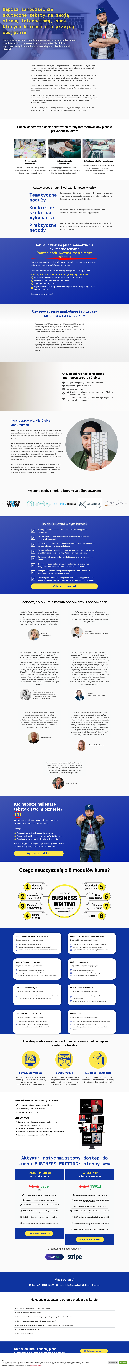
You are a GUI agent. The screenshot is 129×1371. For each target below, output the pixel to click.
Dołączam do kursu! (39, 1233)
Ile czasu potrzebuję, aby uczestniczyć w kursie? (33, 1308)
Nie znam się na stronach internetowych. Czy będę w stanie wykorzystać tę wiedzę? (45, 1325)
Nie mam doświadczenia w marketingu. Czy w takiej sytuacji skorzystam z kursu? (44, 1317)
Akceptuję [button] (123, 1362)
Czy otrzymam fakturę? (25, 1334)
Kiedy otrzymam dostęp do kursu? (28, 1329)
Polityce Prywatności (36, 1365)
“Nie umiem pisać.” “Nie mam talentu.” (29, 1312)
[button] (3, 504)
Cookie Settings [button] (113, 1362)
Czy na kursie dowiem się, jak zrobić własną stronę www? (36, 1321)
